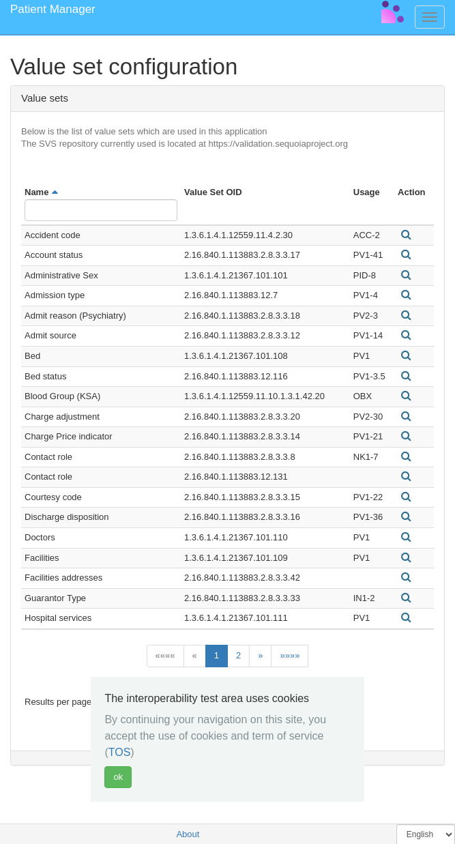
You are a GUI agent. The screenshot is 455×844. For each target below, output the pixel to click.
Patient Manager (53, 9)
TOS (119, 752)
